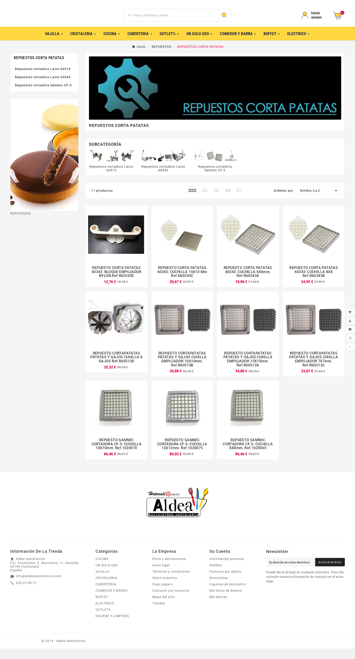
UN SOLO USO (107, 575)
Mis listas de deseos (225, 601)
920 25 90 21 (26, 593)
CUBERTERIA (106, 594)
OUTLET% (103, 620)
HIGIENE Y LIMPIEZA (112, 626)
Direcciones (218, 588)
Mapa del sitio (163, 607)
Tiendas (158, 613)
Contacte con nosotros (170, 601)
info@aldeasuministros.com (38, 586)
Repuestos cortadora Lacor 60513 (43, 79)
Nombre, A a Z (319, 201)
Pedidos (215, 575)
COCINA (102, 569)
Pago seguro (162, 594)
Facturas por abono (225, 582)
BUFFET (102, 607)
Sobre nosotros (164, 588)
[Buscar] (171, 20)
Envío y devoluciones (169, 569)
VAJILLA (102, 582)
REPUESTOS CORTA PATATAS (39, 68)
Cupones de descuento (227, 594)
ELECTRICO (105, 613)
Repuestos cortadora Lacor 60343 (43, 87)
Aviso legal (161, 575)
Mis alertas (218, 607)
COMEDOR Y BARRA (111, 601)
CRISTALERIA (106, 588)
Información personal (226, 569)
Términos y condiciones (171, 582)
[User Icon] (314, 20)
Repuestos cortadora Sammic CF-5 (43, 95)
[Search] (224, 20)
